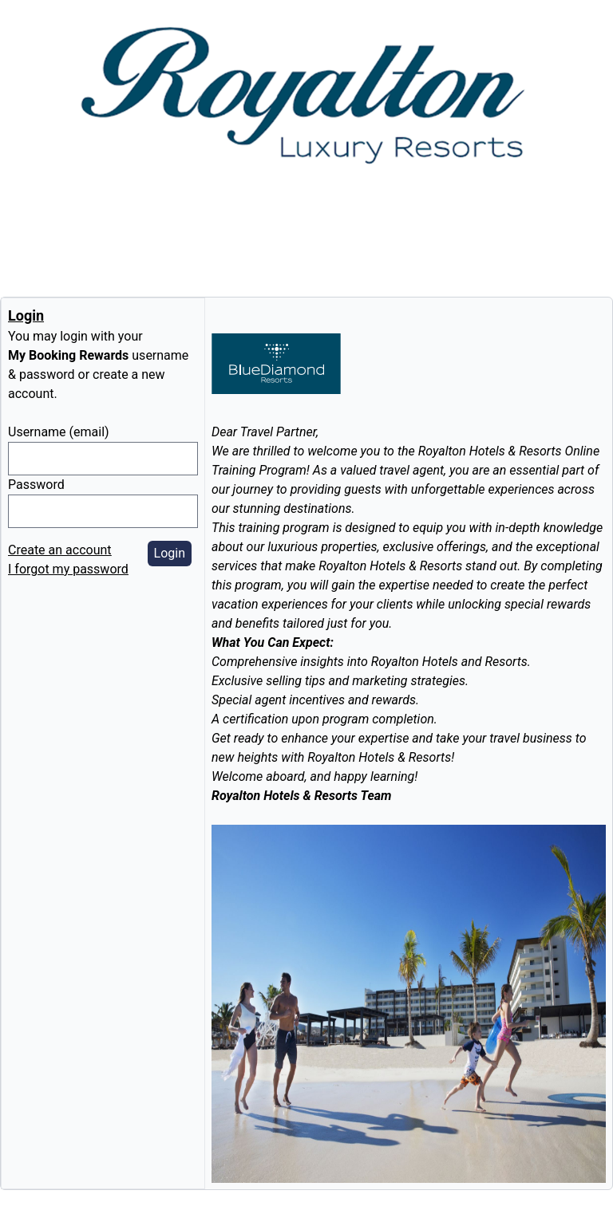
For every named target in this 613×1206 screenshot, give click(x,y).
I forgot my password (68, 569)
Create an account (60, 550)
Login (169, 553)
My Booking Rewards (68, 355)
